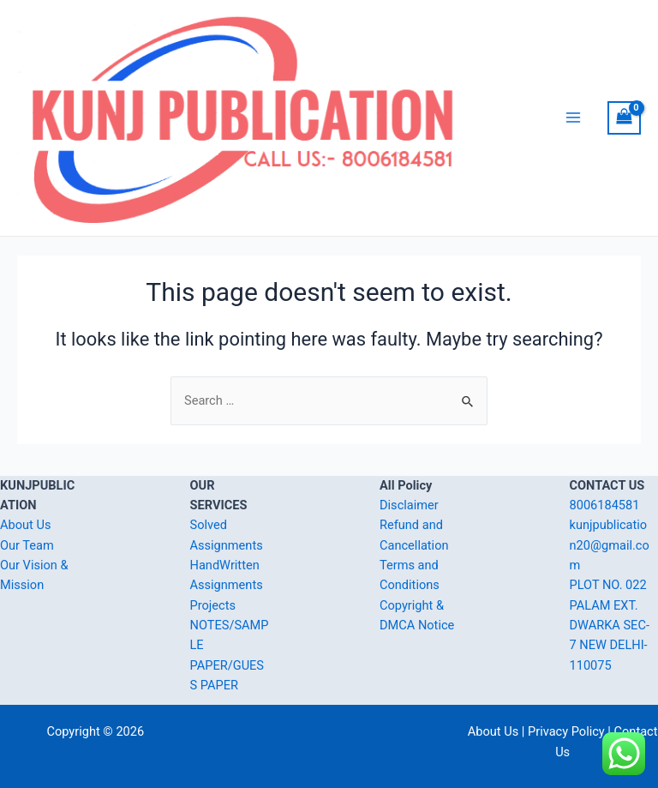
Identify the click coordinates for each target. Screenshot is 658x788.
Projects (213, 605)
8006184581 (605, 505)
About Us (25, 524)
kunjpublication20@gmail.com (609, 545)
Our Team (27, 545)
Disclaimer (409, 505)
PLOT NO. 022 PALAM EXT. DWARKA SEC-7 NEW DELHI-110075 (609, 624)
